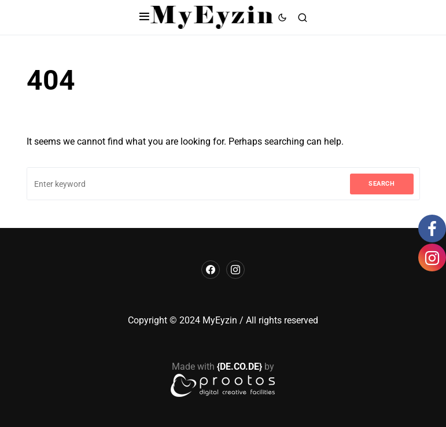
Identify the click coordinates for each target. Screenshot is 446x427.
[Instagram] (235, 269)
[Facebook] (210, 269)
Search (381, 183)
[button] (144, 17)
